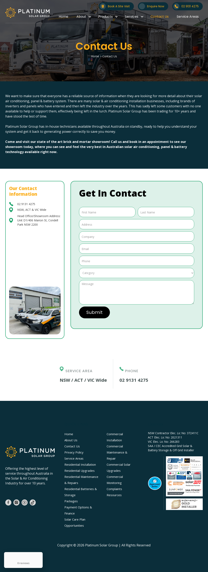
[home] (27, 12)
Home (63, 16)
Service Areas (188, 16)
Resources (114, 495)
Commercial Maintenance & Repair (117, 452)
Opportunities (74, 525)
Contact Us (160, 16)
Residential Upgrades (79, 471)
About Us (70, 440)
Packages (71, 501)
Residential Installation (80, 464)
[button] (83, 16)
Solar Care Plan (74, 519)
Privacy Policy (73, 452)
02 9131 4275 (26, 204)
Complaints (114, 489)
